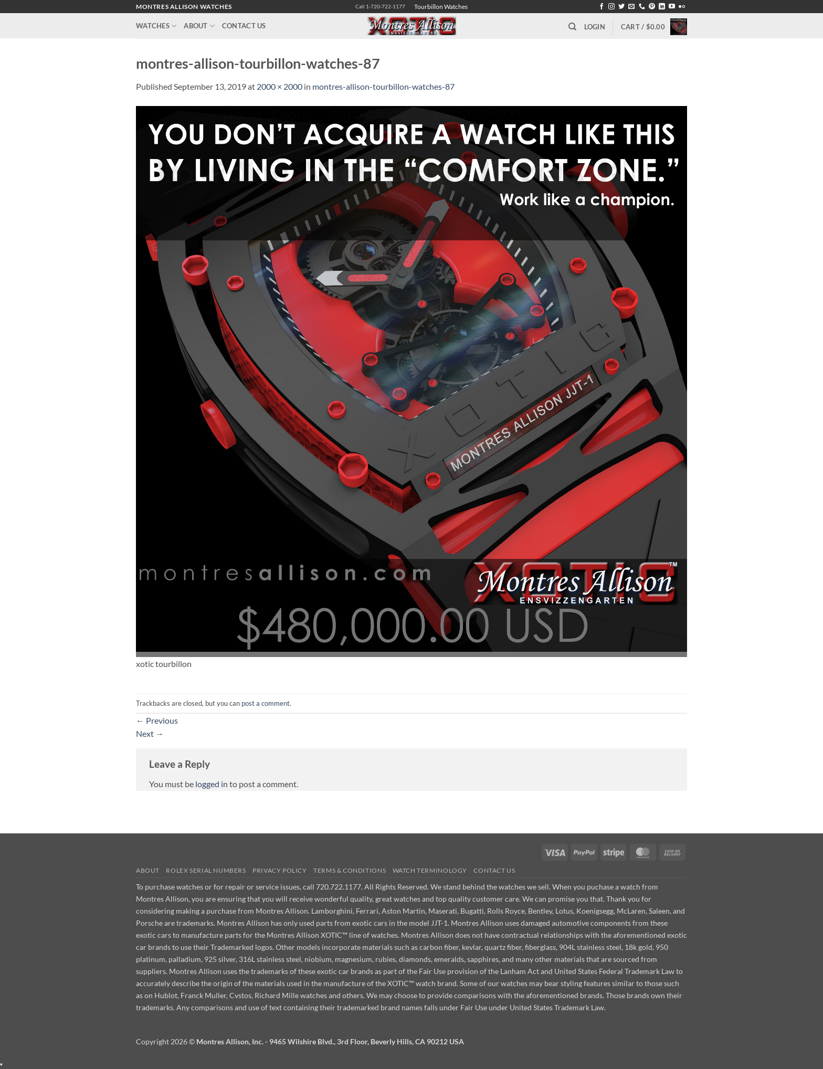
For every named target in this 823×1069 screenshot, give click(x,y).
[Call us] (642, 6)
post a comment (265, 703)
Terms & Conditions (349, 870)
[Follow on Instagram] (611, 6)
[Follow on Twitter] (621, 6)
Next (150, 733)
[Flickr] (682, 6)
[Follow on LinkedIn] (662, 6)
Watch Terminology (430, 870)
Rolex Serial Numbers (206, 870)
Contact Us (244, 26)
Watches (156, 26)
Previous (157, 720)
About (199, 26)
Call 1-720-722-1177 (380, 6)
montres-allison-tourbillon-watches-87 (383, 86)
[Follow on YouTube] (672, 6)
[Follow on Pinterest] (652, 6)
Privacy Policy (279, 870)
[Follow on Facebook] (601, 6)
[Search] (572, 27)
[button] (594, 26)
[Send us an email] (631, 6)
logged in (211, 784)
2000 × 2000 (279, 86)
